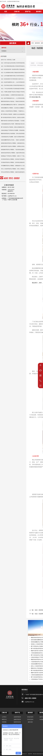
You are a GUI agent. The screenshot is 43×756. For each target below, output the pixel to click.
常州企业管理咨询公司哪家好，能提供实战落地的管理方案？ (13, 172)
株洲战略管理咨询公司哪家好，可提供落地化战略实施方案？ (13, 149)
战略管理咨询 (17, 719)
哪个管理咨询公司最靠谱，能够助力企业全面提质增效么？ (13, 114)
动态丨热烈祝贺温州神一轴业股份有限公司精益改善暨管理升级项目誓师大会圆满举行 (13, 69)
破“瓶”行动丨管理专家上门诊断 (8, 59)
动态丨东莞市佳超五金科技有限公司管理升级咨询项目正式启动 (13, 63)
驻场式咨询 (30, 717)
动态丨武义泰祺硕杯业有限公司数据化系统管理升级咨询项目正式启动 (13, 72)
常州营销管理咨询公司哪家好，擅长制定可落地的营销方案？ (13, 159)
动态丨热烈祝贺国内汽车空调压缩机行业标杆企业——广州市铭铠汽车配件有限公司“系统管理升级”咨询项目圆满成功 (13, 79)
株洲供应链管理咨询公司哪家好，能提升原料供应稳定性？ (13, 152)
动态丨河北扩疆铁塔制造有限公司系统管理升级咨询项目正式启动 (13, 66)
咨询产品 (27, 11)
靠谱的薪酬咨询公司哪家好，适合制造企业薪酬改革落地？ (13, 107)
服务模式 (30, 712)
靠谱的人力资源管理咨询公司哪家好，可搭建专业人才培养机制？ (13, 111)
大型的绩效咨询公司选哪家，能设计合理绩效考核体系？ (13, 136)
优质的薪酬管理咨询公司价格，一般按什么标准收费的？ (13, 140)
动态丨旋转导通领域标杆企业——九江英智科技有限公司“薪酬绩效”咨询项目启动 (13, 98)
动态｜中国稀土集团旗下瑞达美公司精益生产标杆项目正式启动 (13, 91)
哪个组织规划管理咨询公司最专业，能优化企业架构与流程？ (13, 117)
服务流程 (30, 722)
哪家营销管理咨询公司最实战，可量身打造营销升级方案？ (13, 101)
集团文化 (4, 719)
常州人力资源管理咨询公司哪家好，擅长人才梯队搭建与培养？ (13, 168)
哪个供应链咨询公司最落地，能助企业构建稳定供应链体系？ (13, 127)
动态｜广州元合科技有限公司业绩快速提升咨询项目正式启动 (13, 88)
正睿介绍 (4, 712)
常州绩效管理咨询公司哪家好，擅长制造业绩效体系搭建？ (13, 162)
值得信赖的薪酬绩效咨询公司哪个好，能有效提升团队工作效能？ (13, 104)
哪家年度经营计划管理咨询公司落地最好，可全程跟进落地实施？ (13, 120)
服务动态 (13, 48)
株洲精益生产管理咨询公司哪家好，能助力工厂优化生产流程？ (13, 156)
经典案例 (13, 51)
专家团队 (4, 722)
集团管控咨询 (17, 722)
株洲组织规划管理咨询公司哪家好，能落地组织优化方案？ (13, 143)
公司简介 (4, 717)
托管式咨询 (30, 719)
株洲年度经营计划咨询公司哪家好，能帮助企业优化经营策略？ (13, 146)
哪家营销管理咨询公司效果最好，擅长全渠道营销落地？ (13, 133)
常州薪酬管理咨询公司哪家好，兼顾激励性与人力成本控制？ (13, 165)
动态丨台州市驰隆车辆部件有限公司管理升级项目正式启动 (13, 75)
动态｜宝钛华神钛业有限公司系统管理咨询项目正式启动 (13, 85)
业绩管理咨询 (17, 717)
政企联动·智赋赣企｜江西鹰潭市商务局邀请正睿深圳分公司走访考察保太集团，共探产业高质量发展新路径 (13, 95)
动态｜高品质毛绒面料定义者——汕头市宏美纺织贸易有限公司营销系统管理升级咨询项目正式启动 (13, 82)
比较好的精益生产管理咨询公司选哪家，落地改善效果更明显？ (13, 130)
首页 (32, 43)
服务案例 (37, 43)
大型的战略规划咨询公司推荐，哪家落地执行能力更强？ (13, 123)
